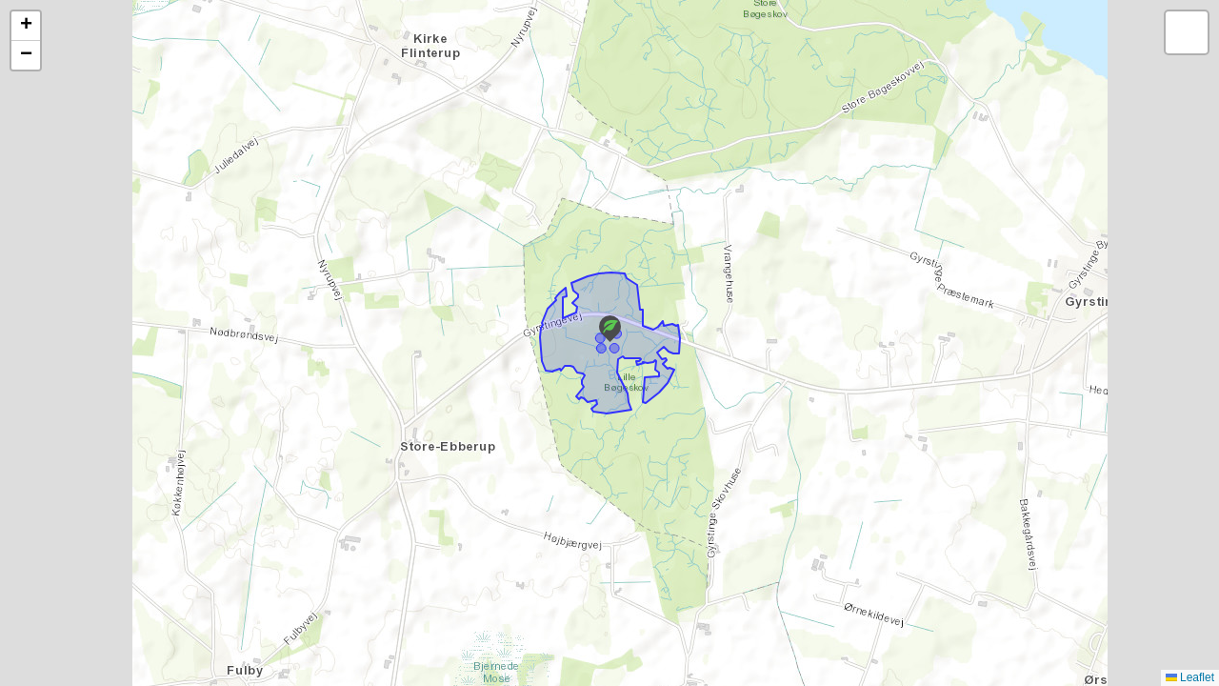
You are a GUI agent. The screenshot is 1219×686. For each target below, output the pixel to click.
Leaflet (1190, 677)
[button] (610, 328)
